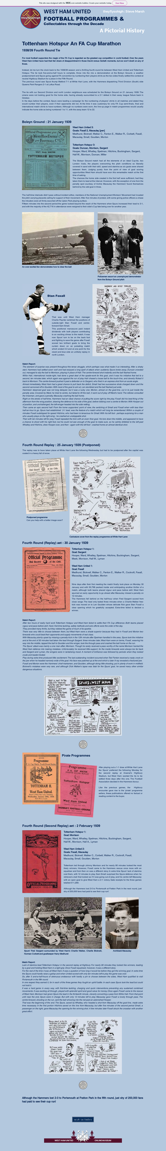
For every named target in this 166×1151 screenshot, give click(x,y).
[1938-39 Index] (83, 1119)
